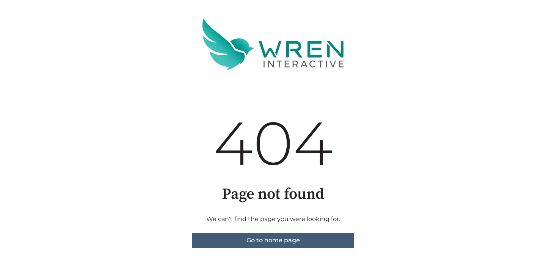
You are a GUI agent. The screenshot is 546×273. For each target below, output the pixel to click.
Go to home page (273, 240)
